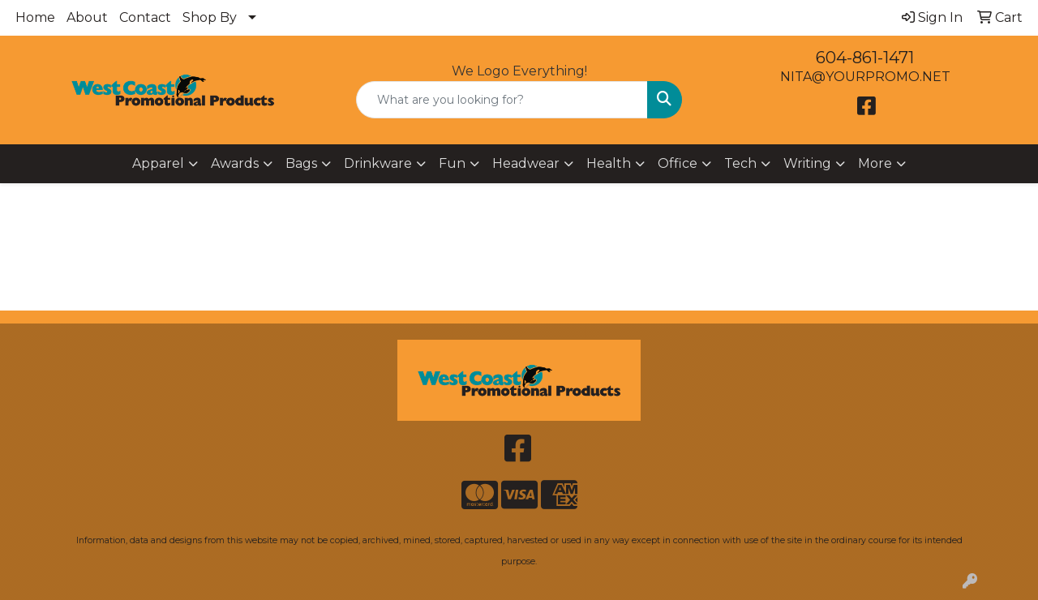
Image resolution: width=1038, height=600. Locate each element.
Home (35, 17)
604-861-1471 (865, 57)
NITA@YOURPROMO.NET (865, 76)
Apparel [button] (158, 163)
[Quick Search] (502, 99)
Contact (145, 17)
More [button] (875, 163)
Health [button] (608, 163)
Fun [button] (452, 163)
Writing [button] (807, 163)
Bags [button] (301, 163)
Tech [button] (740, 163)
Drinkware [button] (378, 163)
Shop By (209, 17)
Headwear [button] (526, 163)
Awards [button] (235, 163)
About (87, 17)
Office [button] (677, 163)
